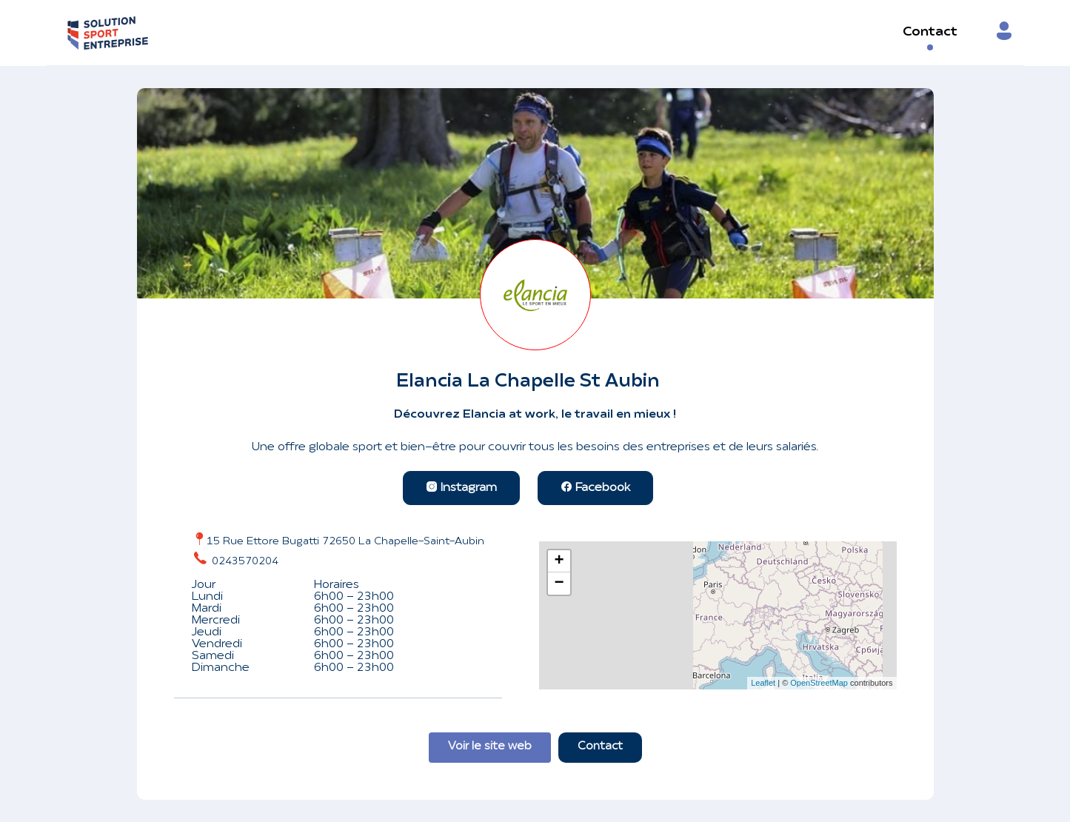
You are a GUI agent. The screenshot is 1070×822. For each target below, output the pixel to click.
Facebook (595, 488)
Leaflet (763, 682)
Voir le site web (490, 746)
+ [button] (559, 561)
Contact (930, 32)
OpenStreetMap (819, 682)
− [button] (559, 583)
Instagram (461, 488)
